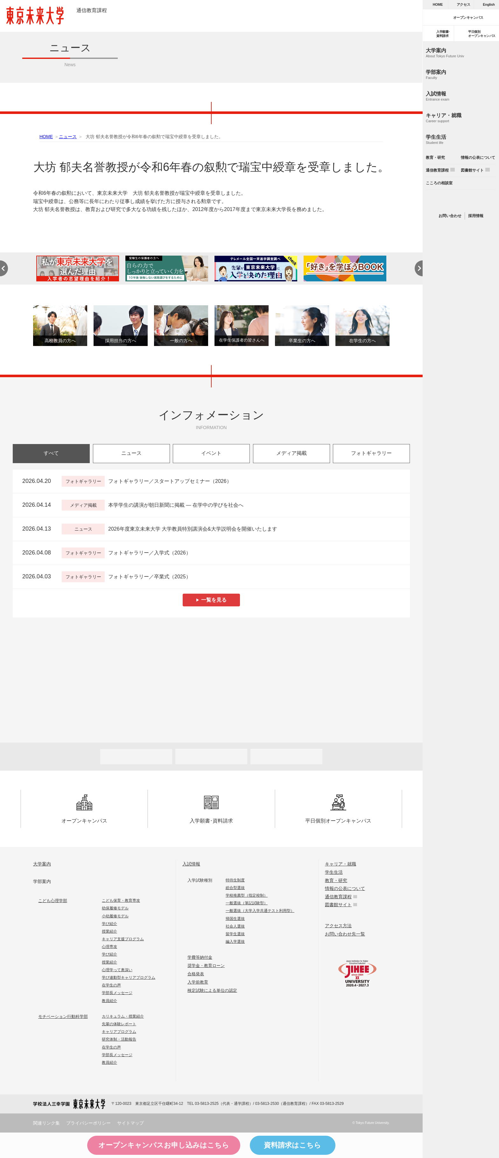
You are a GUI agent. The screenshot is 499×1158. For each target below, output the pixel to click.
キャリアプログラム (119, 1031)
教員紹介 (109, 1001)
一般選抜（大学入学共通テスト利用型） (260, 910)
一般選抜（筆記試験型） (247, 903)
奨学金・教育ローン (206, 965)
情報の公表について (345, 888)
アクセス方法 (338, 925)
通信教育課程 (91, 10)
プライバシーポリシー (88, 1123)
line (447, 201)
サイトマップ (130, 1123)
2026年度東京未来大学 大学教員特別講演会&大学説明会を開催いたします (192, 529)
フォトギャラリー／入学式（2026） (149, 552)
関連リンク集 (46, 1123)
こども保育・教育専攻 (121, 900)
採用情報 (475, 216)
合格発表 (195, 973)
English (489, 4)
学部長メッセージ (117, 993)
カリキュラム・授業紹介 (123, 1016)
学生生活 (334, 872)
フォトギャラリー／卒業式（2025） (149, 576)
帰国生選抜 (235, 918)
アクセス (463, 4)
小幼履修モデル (115, 916)
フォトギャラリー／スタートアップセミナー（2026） (170, 481)
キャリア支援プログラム (123, 939)
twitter (461, 201)
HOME (46, 136)
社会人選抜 (235, 926)
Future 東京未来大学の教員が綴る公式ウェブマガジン (135, 707)
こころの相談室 (439, 183)
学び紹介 (109, 923)
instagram (474, 201)
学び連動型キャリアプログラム (128, 977)
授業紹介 (109, 931)
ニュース (68, 136)
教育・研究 (336, 880)
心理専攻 (109, 946)
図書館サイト (338, 904)
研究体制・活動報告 (119, 1039)
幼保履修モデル (115, 908)
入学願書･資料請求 (211, 808)
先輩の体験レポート (119, 1024)
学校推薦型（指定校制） (247, 895)
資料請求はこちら (292, 1145)
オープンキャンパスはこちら (163, 1145)
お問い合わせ (450, 216)
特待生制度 (235, 880)
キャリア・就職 (340, 863)
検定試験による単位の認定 (212, 990)
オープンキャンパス (84, 808)
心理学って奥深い (117, 970)
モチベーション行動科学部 (63, 1016)
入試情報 (191, 863)
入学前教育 (197, 982)
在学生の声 (111, 985)
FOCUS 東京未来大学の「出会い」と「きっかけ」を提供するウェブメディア (287, 707)
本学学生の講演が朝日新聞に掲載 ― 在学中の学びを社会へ (175, 505)
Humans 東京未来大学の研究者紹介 (211, 653)
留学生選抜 (235, 934)
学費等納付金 (199, 957)
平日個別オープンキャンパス (338, 808)
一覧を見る (214, 600)
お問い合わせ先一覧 (345, 933)
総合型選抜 (235, 888)
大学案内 (42, 863)
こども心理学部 (52, 900)
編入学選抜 (235, 941)
